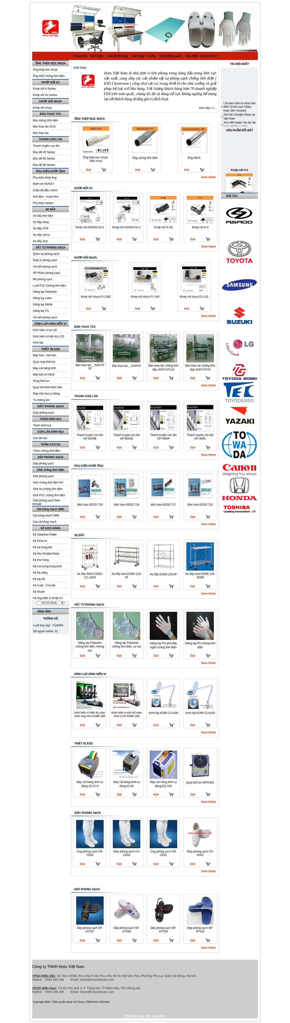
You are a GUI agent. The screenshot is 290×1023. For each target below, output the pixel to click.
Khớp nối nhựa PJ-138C (96, 296)
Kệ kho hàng (41, 560)
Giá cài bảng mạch (45, 521)
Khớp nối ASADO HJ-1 (90, 227)
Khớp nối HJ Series (45, 95)
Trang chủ (79, 56)
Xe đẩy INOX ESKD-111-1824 (90, 575)
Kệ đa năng (40, 572)
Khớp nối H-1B (163, 227)
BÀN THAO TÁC (50, 114)
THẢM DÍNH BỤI (50, 419)
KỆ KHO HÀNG (50, 528)
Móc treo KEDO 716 (200, 504)
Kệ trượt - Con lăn (44, 585)
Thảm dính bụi (42, 425)
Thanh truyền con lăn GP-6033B (90, 436)
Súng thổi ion (41, 381)
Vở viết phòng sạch (45, 266)
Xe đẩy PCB (40, 228)
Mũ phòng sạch (42, 279)
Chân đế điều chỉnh (45, 190)
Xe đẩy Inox (40, 241)
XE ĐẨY (50, 209)
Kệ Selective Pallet (44, 534)
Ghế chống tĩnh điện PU (48, 482)
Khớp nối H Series (44, 88)
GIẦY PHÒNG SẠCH (50, 406)
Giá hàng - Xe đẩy (144, 56)
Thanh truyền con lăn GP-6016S (126, 436)
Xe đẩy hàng (41, 222)
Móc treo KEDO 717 (163, 504)
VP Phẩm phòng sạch (46, 273)
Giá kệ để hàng (118, 56)
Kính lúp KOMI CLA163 (200, 713)
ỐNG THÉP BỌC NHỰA (50, 63)
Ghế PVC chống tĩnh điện (49, 495)
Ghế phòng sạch (171, 56)
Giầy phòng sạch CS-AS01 (200, 853)
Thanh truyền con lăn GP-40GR (163, 436)
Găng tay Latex (42, 298)
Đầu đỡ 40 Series (44, 152)
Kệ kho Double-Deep (46, 553)
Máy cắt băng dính (44, 368)
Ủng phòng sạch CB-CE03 (90, 853)
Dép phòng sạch (43, 463)
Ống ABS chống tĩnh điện (49, 76)
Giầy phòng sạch (43, 412)
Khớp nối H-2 (239, 188)
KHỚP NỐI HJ (50, 82)
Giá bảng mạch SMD (50, 509)
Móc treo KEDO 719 (89, 504)
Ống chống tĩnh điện (145, 158)
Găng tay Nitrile (42, 304)
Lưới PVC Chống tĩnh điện (49, 285)
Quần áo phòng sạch (46, 254)
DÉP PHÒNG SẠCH (50, 457)
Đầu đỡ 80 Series (44, 165)
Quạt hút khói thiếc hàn (47, 387)
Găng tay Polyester (45, 291)
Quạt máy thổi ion (44, 362)
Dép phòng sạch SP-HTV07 (90, 929)
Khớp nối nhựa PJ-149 (145, 296)
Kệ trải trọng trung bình (47, 566)
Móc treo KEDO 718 (126, 504)
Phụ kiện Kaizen (43, 203)
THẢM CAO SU (50, 444)
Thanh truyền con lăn (46, 146)
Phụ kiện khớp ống (45, 177)
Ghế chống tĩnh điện (50, 470)
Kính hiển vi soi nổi (45, 330)
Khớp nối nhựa (42, 107)
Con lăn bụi (40, 438)
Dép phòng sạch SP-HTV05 (127, 929)
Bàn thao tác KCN (44, 126)
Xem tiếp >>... (207, 108)
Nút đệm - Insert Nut (45, 196)
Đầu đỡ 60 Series (44, 158)
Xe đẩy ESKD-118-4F (163, 574)
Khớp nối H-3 (200, 227)
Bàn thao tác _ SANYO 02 (89, 367)
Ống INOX (194, 158)
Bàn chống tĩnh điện (45, 120)
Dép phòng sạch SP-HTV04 (163, 929)
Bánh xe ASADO (43, 183)
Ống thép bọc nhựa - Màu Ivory (96, 159)
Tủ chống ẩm (41, 400)
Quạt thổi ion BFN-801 (200, 782)
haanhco (159, 1016)
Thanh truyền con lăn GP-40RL (200, 436)
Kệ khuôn (39, 591)
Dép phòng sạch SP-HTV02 (200, 929)
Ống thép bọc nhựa (45, 69)
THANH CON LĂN (50, 139)
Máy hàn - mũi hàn (44, 355)
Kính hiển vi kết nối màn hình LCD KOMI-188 (126, 714)
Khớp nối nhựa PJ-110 (194, 296)
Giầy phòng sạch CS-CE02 (126, 853)
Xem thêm (208, 177)
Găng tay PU (41, 310)
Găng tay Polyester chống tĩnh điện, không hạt (89, 646)
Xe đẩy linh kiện (43, 215)
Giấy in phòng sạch (45, 260)
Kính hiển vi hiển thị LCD (48, 336)
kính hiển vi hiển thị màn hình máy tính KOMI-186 (89, 714)
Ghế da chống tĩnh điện (48, 489)
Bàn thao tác (41, 133)
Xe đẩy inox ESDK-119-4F (126, 575)
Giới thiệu (97, 56)
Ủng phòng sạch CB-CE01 (163, 853)
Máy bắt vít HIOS (44, 374)
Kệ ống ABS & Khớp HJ (48, 598)
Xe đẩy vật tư (41, 234)
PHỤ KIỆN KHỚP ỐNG (50, 171)
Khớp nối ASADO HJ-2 (126, 227)
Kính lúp (38, 342)
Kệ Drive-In (40, 541)
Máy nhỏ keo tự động (46, 393)
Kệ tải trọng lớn (42, 547)
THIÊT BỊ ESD (50, 349)
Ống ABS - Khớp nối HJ (201, 56)
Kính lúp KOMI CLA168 (163, 713)
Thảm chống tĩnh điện (46, 450)
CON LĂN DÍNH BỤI (50, 431)
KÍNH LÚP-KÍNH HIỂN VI (51, 323)
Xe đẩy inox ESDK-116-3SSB (200, 575)
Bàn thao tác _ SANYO (126, 366)
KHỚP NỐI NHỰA (50, 101)
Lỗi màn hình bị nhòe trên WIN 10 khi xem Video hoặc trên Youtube (239, 125)
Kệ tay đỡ (39, 579)
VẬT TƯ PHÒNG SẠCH (50, 247)
